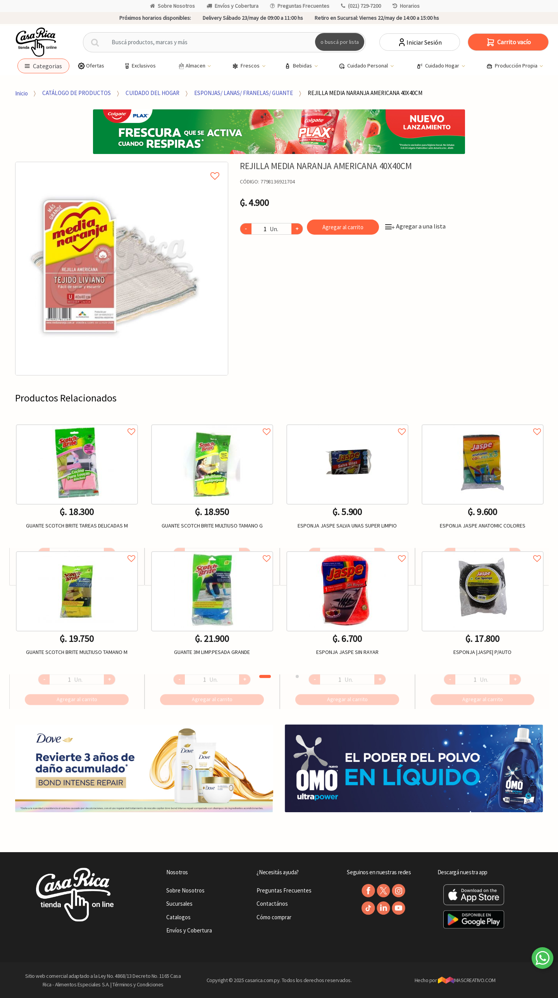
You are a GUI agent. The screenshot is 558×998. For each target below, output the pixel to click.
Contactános (272, 903)
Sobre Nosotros (172, 5)
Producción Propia (512, 66)
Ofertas (91, 65)
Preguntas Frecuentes (299, 5)
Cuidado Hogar (438, 66)
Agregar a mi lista (122, 167)
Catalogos (178, 917)
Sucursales (179, 903)
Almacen (192, 66)
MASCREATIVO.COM (467, 980)
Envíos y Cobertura (232, 5)
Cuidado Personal (364, 66)
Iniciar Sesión (419, 42)
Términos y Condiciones (138, 984)
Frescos (246, 66)
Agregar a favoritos (77, 423)
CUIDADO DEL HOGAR (152, 93)
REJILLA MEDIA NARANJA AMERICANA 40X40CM (365, 93)
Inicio (21, 93)
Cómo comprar (274, 917)
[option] (122, 268)
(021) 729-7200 (361, 5)
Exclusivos (139, 65)
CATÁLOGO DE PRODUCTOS (76, 93)
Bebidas (298, 66)
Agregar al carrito (342, 227)
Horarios (406, 5)
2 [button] (297, 676)
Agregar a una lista (415, 226)
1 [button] (265, 676)
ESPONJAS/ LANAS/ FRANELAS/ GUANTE (243, 93)
